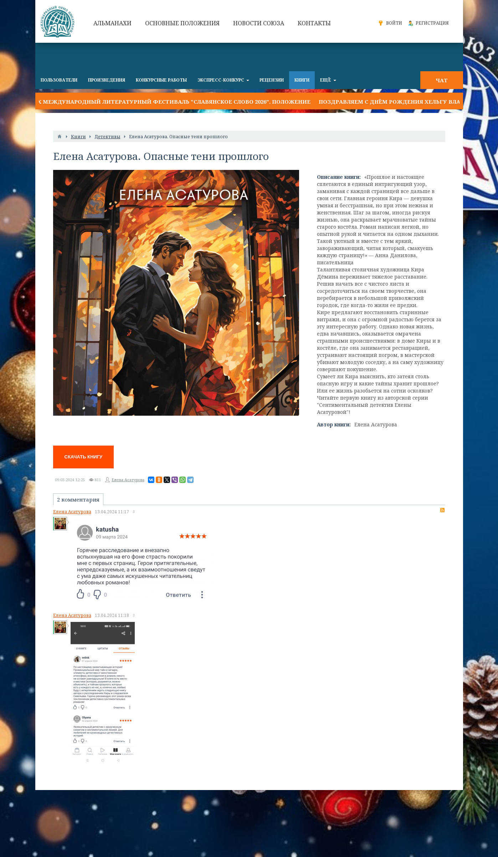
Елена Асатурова (128, 479)
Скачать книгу (84, 456)
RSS (442, 510)
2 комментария (78, 499)
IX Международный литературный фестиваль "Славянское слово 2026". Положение (172, 101)
